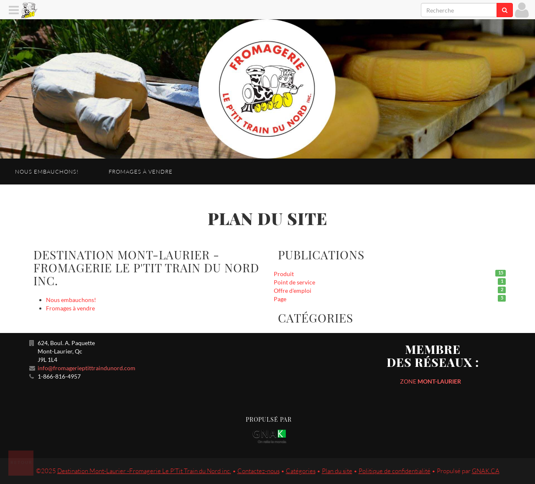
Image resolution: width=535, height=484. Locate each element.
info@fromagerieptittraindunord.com (86, 367)
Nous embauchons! (47, 171)
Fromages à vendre (141, 171)
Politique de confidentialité (395, 471)
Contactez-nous (258, 471)
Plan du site (337, 471)
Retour (21, 462)
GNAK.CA (485, 471)
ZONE (430, 381)
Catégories (301, 471)
